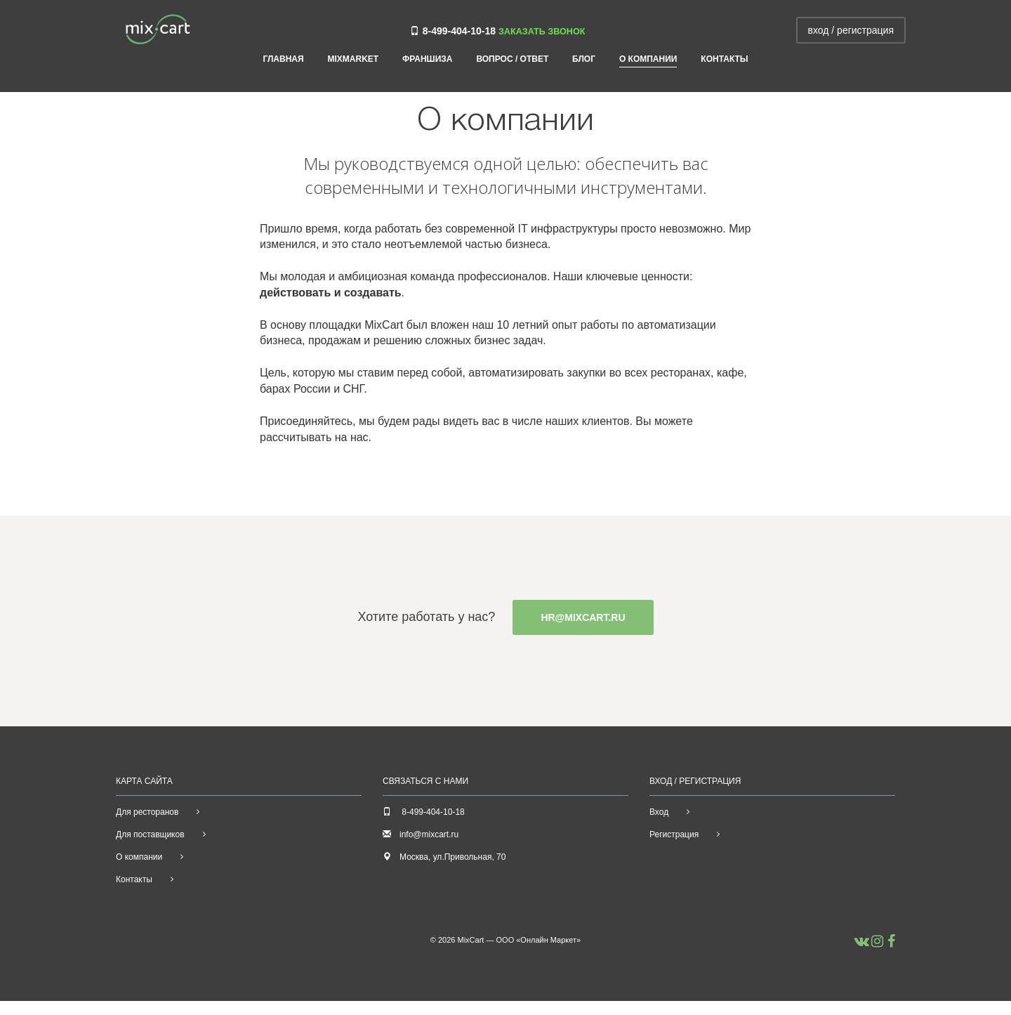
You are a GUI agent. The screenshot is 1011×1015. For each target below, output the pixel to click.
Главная (283, 59)
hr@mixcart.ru (583, 617)
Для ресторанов (147, 812)
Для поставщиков (150, 834)
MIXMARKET (353, 59)
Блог (583, 59)
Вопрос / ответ (512, 59)
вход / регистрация (851, 30)
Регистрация (674, 834)
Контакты (724, 59)
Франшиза (427, 59)
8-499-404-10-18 (459, 31)
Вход (658, 812)
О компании (648, 59)
